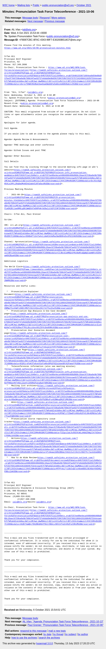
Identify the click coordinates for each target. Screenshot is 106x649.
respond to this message (33, 631)
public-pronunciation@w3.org (58, 5)
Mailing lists (23, 5)
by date (47, 634)
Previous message (55, 21)
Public (36, 5)
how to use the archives (24, 637)
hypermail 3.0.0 (44, 643)
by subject (70, 634)
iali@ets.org (29, 29)
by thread (58, 634)
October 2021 (83, 5)
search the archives (49, 637)
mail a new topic (57, 631)
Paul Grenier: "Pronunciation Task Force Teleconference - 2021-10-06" (65, 625)
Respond (45, 17)
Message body (30, 17)
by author (83, 634)
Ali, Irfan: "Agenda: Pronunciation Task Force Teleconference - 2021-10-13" (63, 621)
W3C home (8, 5)
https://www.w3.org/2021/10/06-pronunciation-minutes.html (37, 48)
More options (59, 17)
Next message (35, 21)
